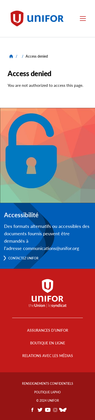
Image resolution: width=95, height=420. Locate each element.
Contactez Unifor (23, 258)
